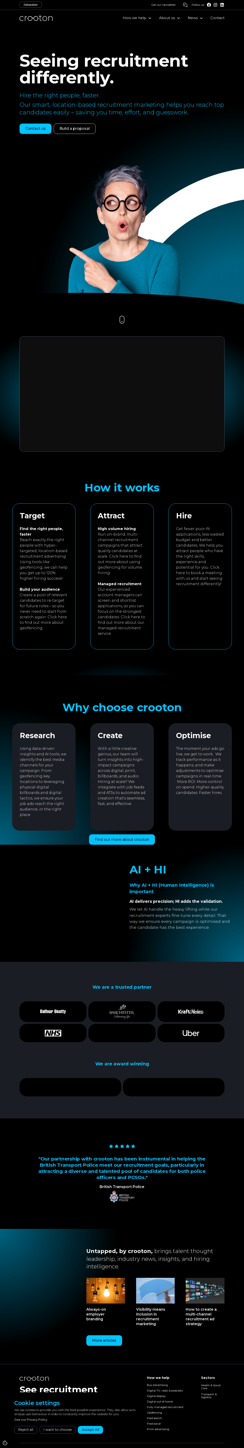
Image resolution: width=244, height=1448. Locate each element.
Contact (217, 18)
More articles (104, 1340)
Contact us (35, 128)
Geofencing (154, 1412)
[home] (36, 18)
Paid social (154, 1423)
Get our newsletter (163, 4)
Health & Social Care (211, 1386)
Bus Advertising (157, 1385)
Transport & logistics (209, 1395)
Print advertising (158, 1429)
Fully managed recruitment (165, 1407)
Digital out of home (160, 1401)
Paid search (154, 1418)
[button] (137, 18)
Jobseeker (30, 4)
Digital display (156, 1396)
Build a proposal (74, 128)
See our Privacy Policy (30, 1419)
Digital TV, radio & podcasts (165, 1390)
